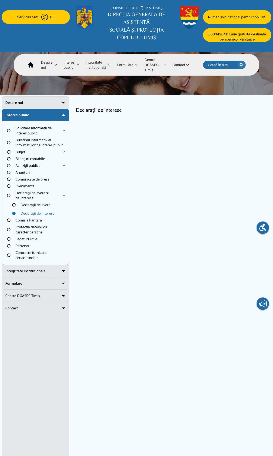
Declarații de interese (38, 213)
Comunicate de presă (32, 179)
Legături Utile (26, 239)
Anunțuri (23, 172)
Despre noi (49, 65)
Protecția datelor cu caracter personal (31, 230)
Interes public (71, 65)
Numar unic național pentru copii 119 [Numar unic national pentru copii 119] (237, 17)
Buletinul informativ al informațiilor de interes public (39, 142)
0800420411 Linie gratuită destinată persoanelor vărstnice (237, 36)
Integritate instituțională (98, 65)
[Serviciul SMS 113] (36, 17)
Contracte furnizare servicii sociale (31, 255)
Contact (181, 65)
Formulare (127, 65)
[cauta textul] (242, 64)
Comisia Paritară (29, 220)
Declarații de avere (35, 205)
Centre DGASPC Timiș (155, 65)
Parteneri (23, 245)
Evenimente (25, 186)
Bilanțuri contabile (30, 158)
